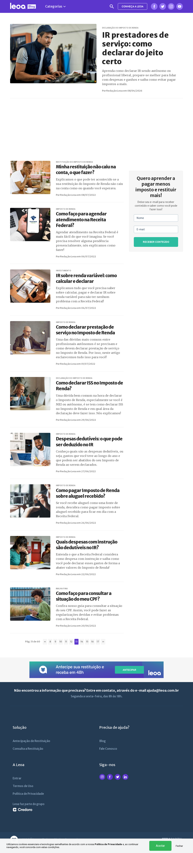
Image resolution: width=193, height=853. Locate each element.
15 (87, 641)
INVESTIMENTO (63, 270)
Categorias (55, 6)
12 (71, 641)
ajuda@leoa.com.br (163, 690)
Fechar (179, 846)
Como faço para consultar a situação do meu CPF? (83, 596)
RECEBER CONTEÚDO (156, 242)
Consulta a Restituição (28, 748)
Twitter (163, 6)
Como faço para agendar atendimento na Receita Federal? (81, 219)
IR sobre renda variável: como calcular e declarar (86, 278)
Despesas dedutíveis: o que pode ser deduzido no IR (89, 441)
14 (82, 641)
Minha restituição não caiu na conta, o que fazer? (86, 169)
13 (76, 641)
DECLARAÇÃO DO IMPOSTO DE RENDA (120, 28)
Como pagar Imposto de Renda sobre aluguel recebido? (87, 493)
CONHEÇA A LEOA (132, 6)
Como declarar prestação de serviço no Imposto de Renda (85, 330)
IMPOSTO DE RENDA (65, 209)
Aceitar (160, 845)
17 (98, 641)
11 (66, 641)
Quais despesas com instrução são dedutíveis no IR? (86, 544)
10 (60, 641)
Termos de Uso (23, 786)
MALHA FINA (62, 588)
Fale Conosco (108, 748)
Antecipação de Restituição (31, 741)
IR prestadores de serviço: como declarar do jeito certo (135, 48)
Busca (112, 6)
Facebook (154, 6)
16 (92, 641)
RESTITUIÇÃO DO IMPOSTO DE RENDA (74, 162)
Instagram (171, 6)
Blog (102, 741)
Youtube (179, 6)
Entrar (17, 778)
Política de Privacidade (108, 844)
